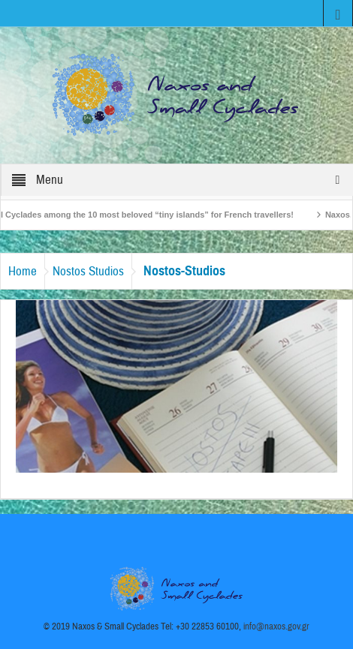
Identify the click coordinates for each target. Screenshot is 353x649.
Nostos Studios (88, 271)
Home (22, 271)
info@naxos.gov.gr (276, 626)
